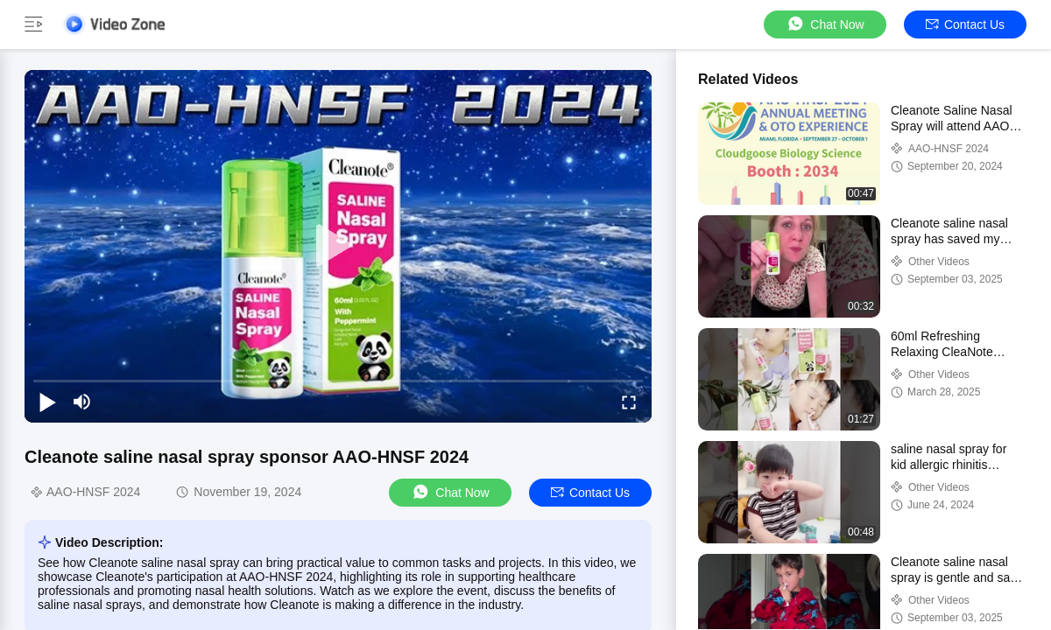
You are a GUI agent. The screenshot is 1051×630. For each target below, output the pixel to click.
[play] (338, 246)
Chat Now (825, 24)
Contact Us (965, 25)
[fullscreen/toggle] (628, 401)
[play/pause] (47, 401)
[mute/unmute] (82, 401)
